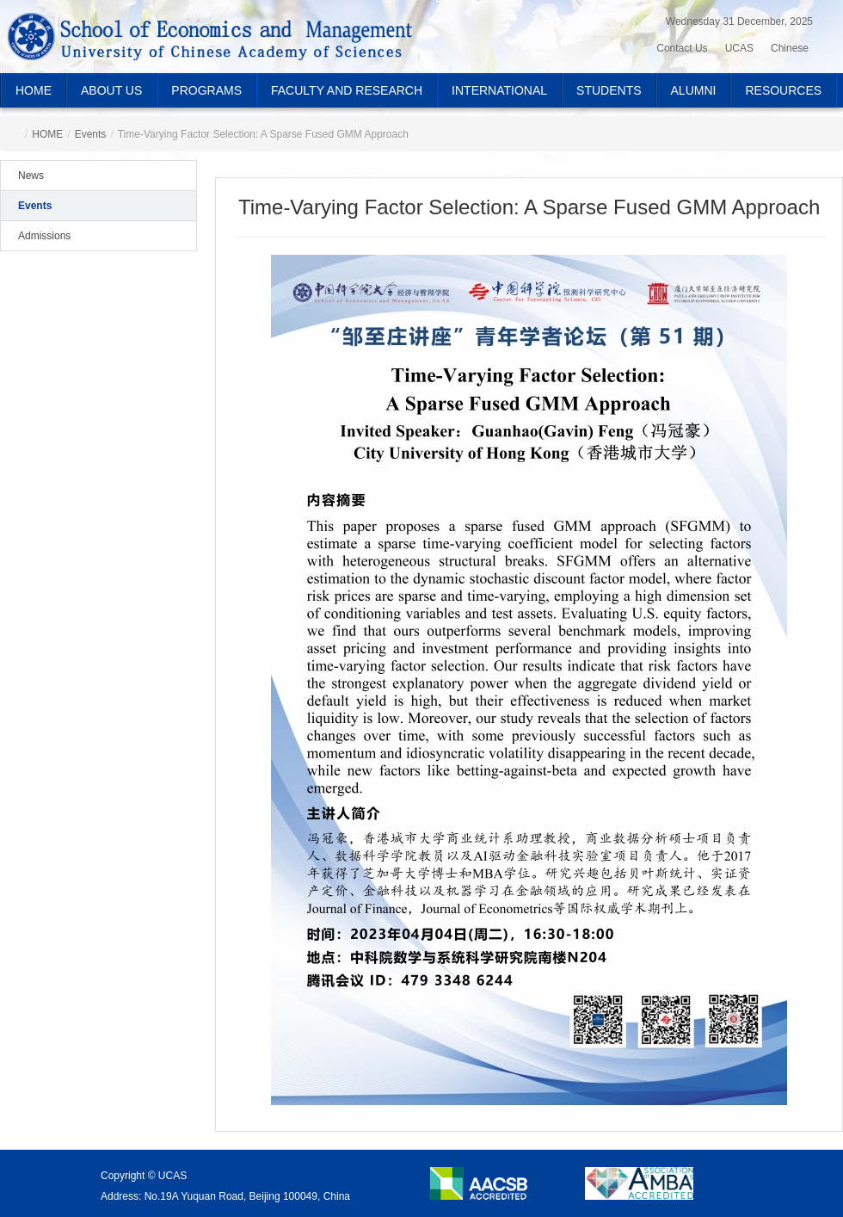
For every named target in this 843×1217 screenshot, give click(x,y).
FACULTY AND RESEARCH (346, 90)
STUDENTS (608, 90)
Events (91, 134)
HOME (33, 90)
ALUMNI (694, 90)
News (31, 176)
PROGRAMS (206, 90)
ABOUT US (111, 90)
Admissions (44, 236)
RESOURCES (783, 90)
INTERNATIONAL (499, 90)
